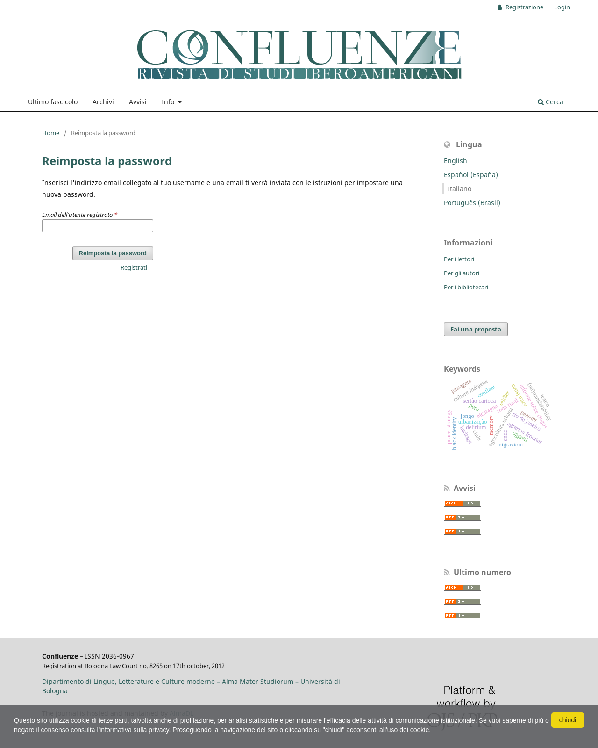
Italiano (459, 188)
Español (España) (471, 174)
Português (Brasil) (472, 202)
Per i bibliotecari (466, 287)
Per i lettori (459, 259)
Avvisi (138, 101)
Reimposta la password (113, 253)
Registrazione (523, 7)
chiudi (568, 720)
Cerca (550, 101)
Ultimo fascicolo (53, 101)
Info (169, 101)
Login (562, 7)
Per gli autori (461, 273)
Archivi (103, 101)
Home (50, 133)
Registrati (134, 267)
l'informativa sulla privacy (133, 730)
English (455, 160)
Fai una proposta (475, 329)
